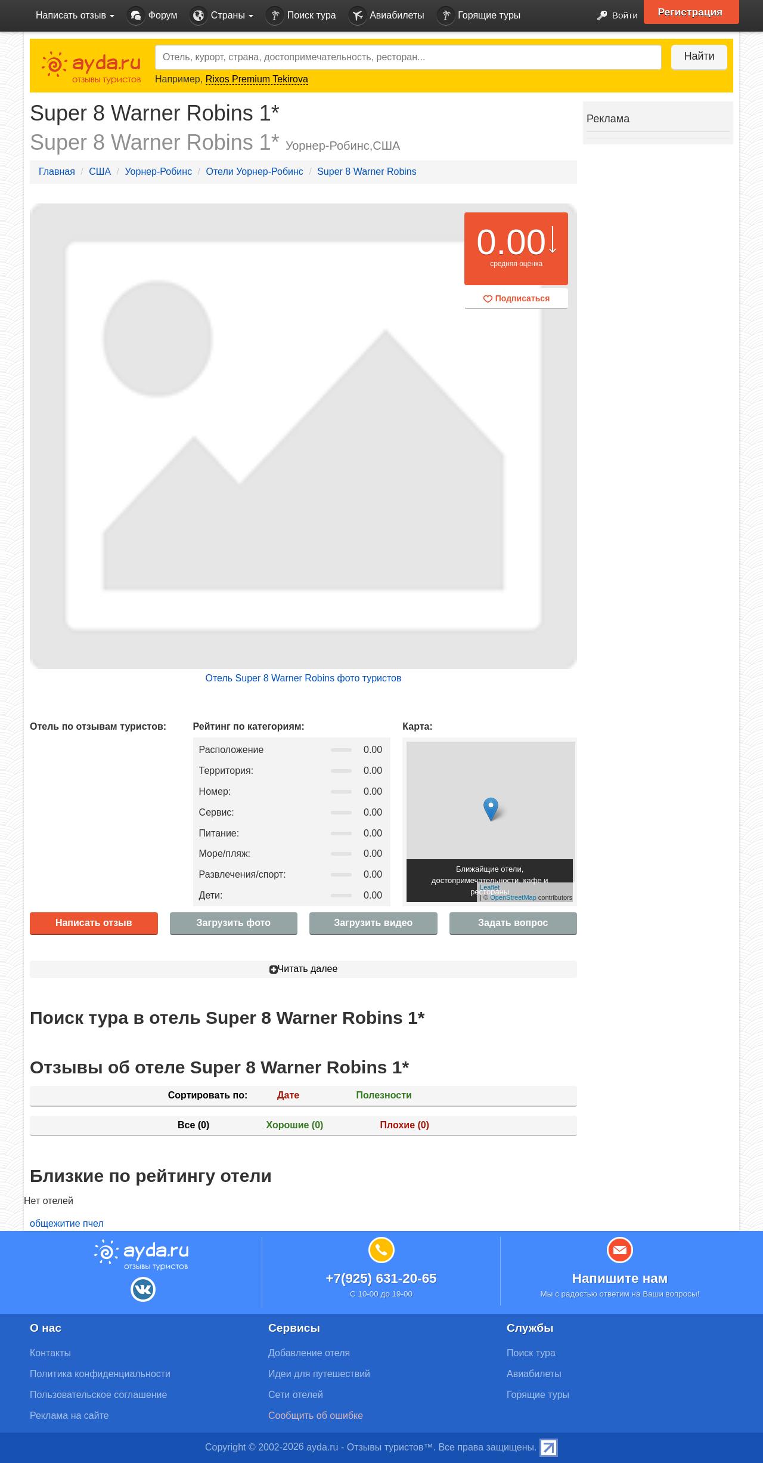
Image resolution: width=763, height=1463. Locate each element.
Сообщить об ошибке (315, 1415)
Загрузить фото (234, 923)
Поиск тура (300, 16)
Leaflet (490, 887)
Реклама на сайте (69, 1415)
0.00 (511, 242)
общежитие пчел (67, 1223)
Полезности (383, 1095)
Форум (151, 16)
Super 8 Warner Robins (367, 171)
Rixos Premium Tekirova (257, 79)
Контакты (50, 1353)
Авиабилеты (386, 16)
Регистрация (692, 12)
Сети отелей (295, 1395)
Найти (697, 56)
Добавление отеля (309, 1353)
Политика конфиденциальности (100, 1374)
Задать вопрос (513, 923)
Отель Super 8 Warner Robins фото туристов (303, 678)
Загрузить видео (373, 923)
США (100, 171)
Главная (57, 171)
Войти (614, 16)
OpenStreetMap (513, 897)
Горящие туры (478, 16)
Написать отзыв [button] (75, 15)
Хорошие (295, 1125)
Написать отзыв (93, 923)
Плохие (404, 1125)
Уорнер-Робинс (158, 171)
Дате (288, 1095)
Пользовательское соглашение (98, 1395)
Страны (221, 16)
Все (193, 1125)
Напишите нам (620, 1278)
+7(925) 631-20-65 (380, 1278)
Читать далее (303, 969)
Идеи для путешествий (319, 1374)
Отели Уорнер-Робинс (254, 171)
